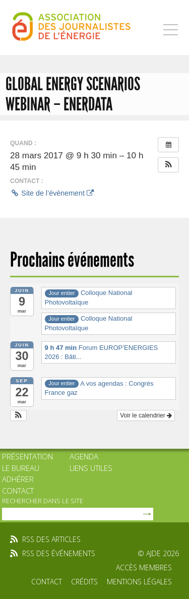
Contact (18, 491)
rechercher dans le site (42, 500)
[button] (168, 165)
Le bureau (20, 468)
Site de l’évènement (52, 193)
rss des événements (58, 553)
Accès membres (144, 567)
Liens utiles (91, 468)
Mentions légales (139, 581)
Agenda (84, 456)
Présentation (27, 456)
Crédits (84, 581)
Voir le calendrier (146, 415)
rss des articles (51, 539)
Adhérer (18, 479)
